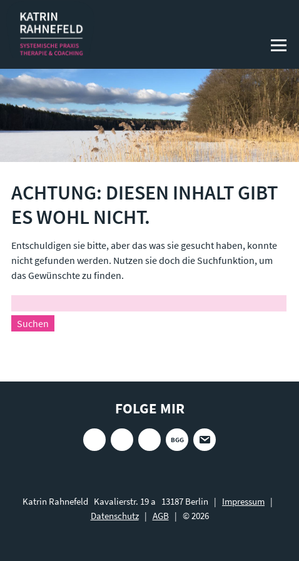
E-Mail (204, 439)
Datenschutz (115, 516)
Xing (122, 439)
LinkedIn (149, 439)
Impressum (243, 501)
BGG (177, 439)
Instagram (94, 439)
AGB (161, 516)
